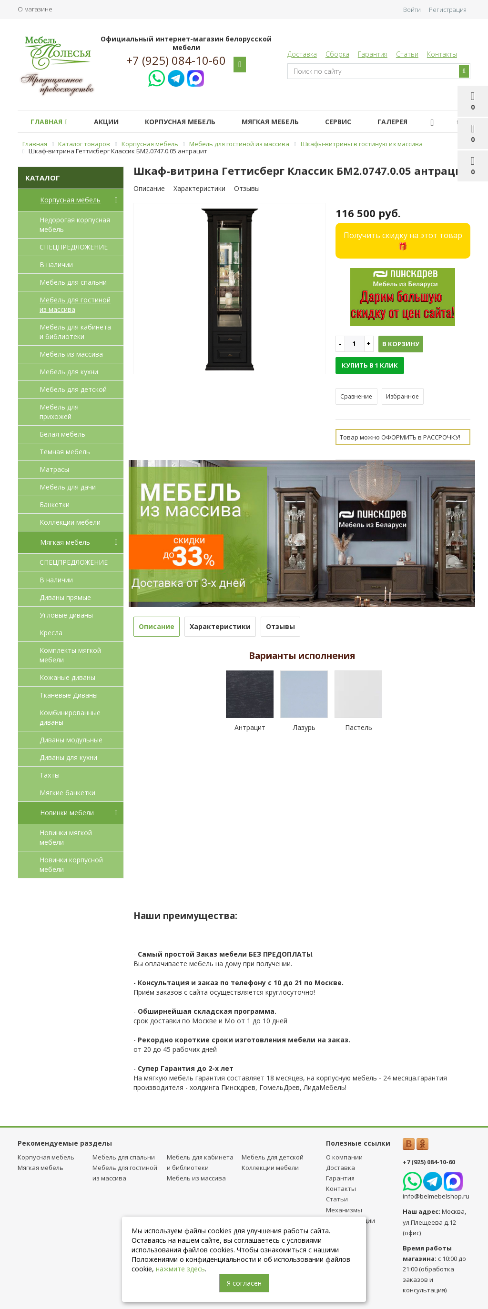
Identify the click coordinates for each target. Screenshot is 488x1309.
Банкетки (55, 504)
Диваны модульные (71, 739)
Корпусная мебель (180, 121)
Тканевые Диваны (69, 694)
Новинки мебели (81, 813)
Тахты (50, 774)
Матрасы (54, 469)
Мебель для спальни (73, 282)
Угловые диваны (66, 615)
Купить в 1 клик (370, 365)
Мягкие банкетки (67, 792)
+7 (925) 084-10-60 (176, 60)
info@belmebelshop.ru (436, 1196)
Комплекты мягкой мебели (70, 655)
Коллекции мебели (70, 522)
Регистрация (448, 9)
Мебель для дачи (68, 486)
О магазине (35, 9)
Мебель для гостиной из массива (75, 304)
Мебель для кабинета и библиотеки (75, 331)
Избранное (402, 396)
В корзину (400, 344)
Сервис (338, 121)
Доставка (302, 54)
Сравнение (356, 396)
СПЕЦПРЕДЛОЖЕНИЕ (74, 246)
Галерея (392, 121)
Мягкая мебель (270, 121)
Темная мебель (65, 451)
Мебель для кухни (69, 371)
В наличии (56, 264)
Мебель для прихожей (59, 411)
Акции (106, 121)
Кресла (51, 632)
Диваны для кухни (68, 757)
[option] (229, 289)
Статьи (407, 54)
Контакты (442, 54)
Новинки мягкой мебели (66, 837)
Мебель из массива (71, 354)
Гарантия (372, 54)
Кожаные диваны (67, 677)
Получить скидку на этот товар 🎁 (403, 240)
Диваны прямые (65, 597)
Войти (412, 9)
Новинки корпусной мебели (71, 864)
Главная (48, 121)
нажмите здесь (180, 1268)
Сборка (337, 54)
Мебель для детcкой (73, 389)
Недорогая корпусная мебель (75, 224)
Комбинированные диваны (70, 717)
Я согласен (244, 1283)
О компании (344, 1157)
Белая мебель (62, 434)
